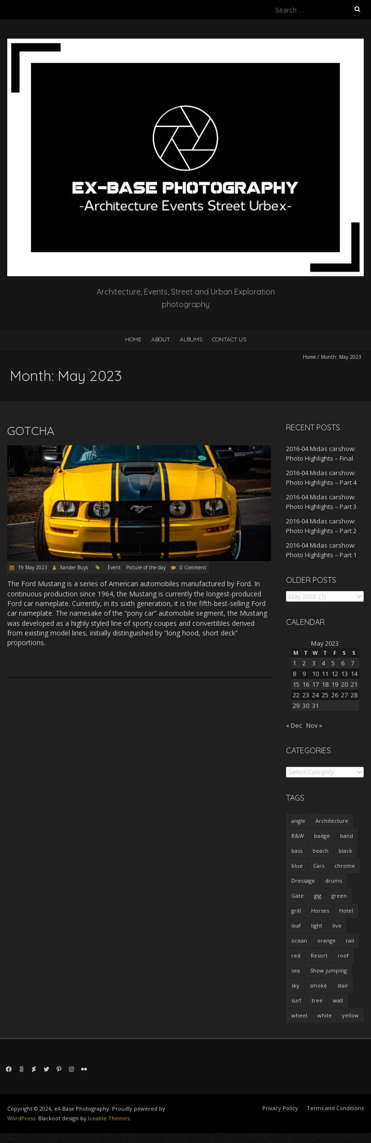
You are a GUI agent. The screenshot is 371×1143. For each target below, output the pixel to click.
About (160, 339)
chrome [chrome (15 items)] (344, 865)
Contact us (229, 339)
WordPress (21, 1118)
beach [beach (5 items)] (320, 850)
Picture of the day (146, 567)
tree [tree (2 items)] (317, 1000)
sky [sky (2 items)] (295, 985)
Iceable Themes (108, 1118)
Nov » (314, 725)
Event (114, 567)
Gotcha (31, 430)
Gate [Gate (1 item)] (297, 895)
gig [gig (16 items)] (317, 895)
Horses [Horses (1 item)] (320, 910)
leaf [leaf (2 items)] (296, 925)
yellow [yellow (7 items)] (350, 1015)
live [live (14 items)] (337, 925)
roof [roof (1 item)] (343, 955)
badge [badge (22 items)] (322, 835)
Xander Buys (74, 567)
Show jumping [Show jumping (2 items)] (328, 970)
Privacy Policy (280, 1108)
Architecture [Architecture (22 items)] (331, 820)
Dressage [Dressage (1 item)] (303, 880)
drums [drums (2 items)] (333, 880)
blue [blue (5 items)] (297, 865)
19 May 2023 (31, 567)
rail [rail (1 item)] (350, 940)
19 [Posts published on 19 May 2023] (334, 684)
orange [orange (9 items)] (326, 940)
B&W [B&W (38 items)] (297, 835)
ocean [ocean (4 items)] (299, 940)
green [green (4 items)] (339, 895)
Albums (191, 339)
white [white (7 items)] (324, 1015)
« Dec (294, 725)
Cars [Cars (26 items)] (318, 865)
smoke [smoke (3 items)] (318, 985)
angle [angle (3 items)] (298, 820)
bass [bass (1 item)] (296, 850)
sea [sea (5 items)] (295, 970)
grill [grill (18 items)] (296, 910)
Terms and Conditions (335, 1108)
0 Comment (193, 567)
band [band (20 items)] (346, 835)
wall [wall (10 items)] (338, 1000)
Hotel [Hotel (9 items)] (346, 910)
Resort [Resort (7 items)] (319, 955)
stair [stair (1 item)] (342, 985)
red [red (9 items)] (295, 955)
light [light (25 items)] (316, 925)
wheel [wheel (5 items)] (299, 1015)
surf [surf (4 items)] (296, 1000)
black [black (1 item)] (345, 850)
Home (133, 339)
